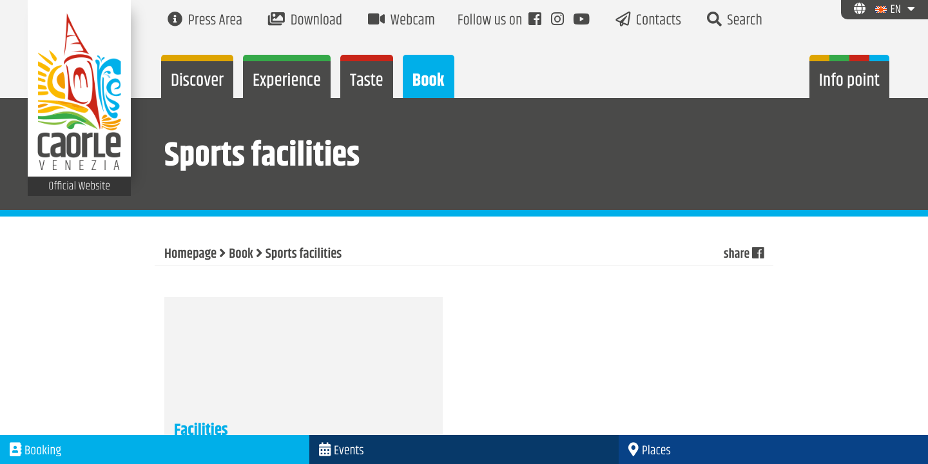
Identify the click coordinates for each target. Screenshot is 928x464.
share (743, 254)
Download (305, 21)
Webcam (401, 21)
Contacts (648, 21)
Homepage (190, 254)
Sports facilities (304, 254)
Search (734, 21)
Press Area (205, 21)
